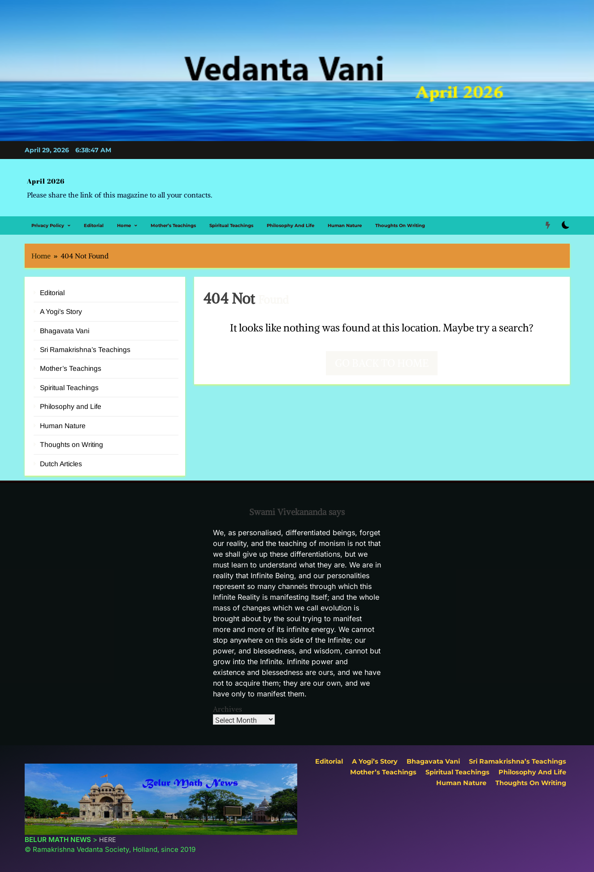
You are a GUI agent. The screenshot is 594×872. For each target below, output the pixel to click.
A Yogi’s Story (61, 306)
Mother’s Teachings (173, 220)
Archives (227, 704)
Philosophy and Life (290, 220)
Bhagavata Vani (64, 326)
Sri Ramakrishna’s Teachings (85, 344)
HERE (107, 834)
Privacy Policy (47, 220)
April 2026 (42, 179)
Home (124, 220)
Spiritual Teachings (231, 220)
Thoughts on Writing (400, 220)
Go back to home (382, 358)
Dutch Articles (61, 459)
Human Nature (345, 220)
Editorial (94, 220)
